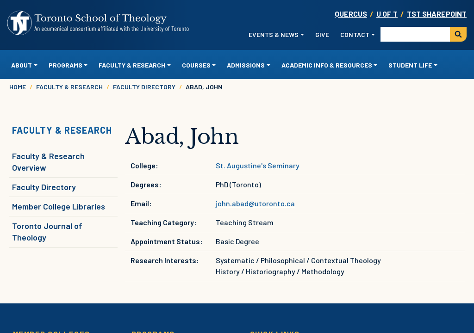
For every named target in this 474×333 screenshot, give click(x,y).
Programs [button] (65, 65)
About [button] (21, 65)
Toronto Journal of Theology (47, 231)
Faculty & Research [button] (132, 65)
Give (322, 34)
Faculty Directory (144, 87)
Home (17, 87)
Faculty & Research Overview (48, 162)
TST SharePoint (437, 13)
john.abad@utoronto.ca (255, 203)
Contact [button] (354, 34)
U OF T (387, 13)
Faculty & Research (69, 87)
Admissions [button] (246, 65)
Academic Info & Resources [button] (326, 65)
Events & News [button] (274, 34)
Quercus (351, 13)
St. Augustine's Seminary (257, 165)
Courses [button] (196, 65)
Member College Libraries (58, 206)
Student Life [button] (410, 65)
